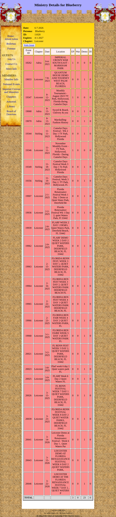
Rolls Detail (29, 45)
